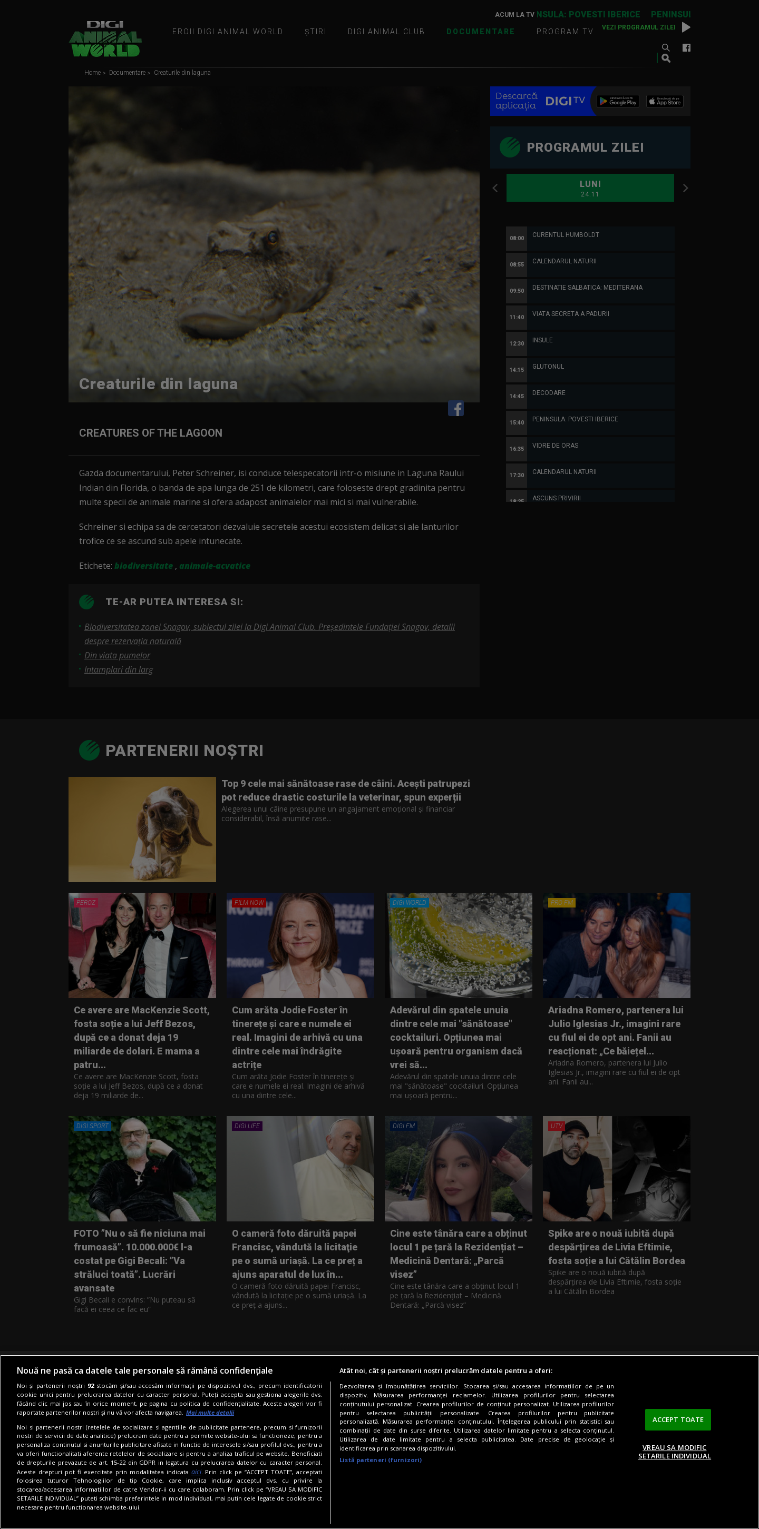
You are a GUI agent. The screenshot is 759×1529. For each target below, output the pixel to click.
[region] (379, 1442)
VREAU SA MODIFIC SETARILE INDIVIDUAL (674, 1452)
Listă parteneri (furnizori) (380, 1460)
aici (196, 1471)
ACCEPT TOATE (678, 1419)
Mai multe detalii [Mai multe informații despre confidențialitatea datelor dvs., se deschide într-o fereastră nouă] (210, 1412)
